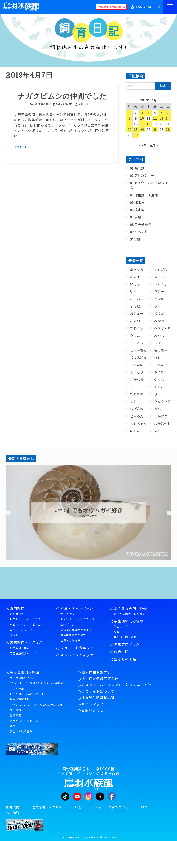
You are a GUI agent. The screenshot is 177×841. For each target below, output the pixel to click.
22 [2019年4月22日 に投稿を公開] (129, 129)
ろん (157, 408)
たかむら (136, 379)
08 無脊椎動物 (42, 104)
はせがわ (161, 269)
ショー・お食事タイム (78, 647)
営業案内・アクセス (26, 642)
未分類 (135, 239)
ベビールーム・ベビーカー (27, 624)
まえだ (159, 313)
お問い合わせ (92, 710)
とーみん (136, 416)
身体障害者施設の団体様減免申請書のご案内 (75, 632)
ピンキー (161, 298)
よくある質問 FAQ (130, 608)
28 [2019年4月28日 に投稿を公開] (168, 129)
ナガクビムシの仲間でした (62, 96)
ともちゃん (138, 423)
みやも (159, 335)
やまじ (159, 379)
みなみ (159, 320)
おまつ (135, 320)
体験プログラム (127, 644)
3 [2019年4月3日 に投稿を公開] (142, 112)
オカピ (135, 306)
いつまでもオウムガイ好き (88, 510)
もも (157, 357)
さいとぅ (136, 342)
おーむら (136, 298)
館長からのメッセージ (24, 721)
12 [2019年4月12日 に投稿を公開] (155, 118)
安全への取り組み (21, 731)
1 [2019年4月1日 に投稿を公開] (129, 112)
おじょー (136, 313)
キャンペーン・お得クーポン (78, 619)
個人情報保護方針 (96, 672)
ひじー (159, 291)
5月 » (154, 145)
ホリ (157, 306)
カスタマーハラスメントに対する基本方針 (116, 684)
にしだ (135, 430)
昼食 (117, 632)
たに (133, 386)
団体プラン (67, 624)
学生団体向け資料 (125, 637)
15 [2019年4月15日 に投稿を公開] (129, 123)
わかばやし (162, 423)
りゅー (159, 394)
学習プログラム (124, 626)
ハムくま (161, 284)
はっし (159, 276)
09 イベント (139, 231)
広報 (157, 430)
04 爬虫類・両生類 (144, 195)
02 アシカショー (142, 175)
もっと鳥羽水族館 (24, 672)
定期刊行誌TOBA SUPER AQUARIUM (26, 691)
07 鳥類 (135, 217)
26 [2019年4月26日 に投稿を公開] (155, 129)
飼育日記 (121, 651)
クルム (135, 335)
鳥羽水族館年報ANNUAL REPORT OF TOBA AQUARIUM (36, 701)
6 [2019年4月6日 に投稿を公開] (161, 112)
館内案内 (17, 608)
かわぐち (136, 328)
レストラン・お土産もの (25, 619)
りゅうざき (162, 401)
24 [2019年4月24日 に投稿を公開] (142, 129)
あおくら (136, 269)
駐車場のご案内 (20, 648)
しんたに (136, 364)
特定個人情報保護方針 (99, 678)
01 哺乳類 (137, 168)
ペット (14, 635)
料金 (78, 807)
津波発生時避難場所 (98, 697)
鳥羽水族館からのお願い (129, 614)
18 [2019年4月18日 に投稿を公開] (149, 123)
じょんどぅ (138, 357)
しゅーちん (138, 350)
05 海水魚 (137, 202)
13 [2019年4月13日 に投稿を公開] (161, 118)
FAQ (144, 807)
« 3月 (143, 145)
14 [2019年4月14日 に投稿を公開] (168, 118)
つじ (133, 401)
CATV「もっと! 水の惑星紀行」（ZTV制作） (37, 683)
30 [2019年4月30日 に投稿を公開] (136, 134)
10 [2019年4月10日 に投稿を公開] (142, 118)
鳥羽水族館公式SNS (22, 678)
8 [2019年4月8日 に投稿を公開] (129, 118)
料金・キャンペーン (76, 608)
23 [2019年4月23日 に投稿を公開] (136, 129)
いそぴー (136, 284)
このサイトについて (97, 691)
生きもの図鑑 (125, 659)
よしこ (159, 386)
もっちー (161, 350)
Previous (3, 513)
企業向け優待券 (70, 640)
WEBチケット (69, 614)
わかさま (161, 416)
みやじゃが (162, 328)
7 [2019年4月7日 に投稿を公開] (168, 112)
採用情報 (15, 710)
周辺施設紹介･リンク (23, 653)
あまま (135, 276)
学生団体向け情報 (128, 621)
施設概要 (15, 715)
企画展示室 (17, 614)
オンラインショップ (77, 655)
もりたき (161, 364)
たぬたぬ (136, 394)
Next (169, 513)
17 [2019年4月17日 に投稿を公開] (142, 123)
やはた (159, 372)
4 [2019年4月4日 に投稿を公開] (149, 112)
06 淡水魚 (137, 209)
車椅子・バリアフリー (24, 630)
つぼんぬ (136, 408)
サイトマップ (92, 704)
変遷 (13, 726)
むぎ (157, 342)
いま (133, 291)
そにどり (136, 372)
